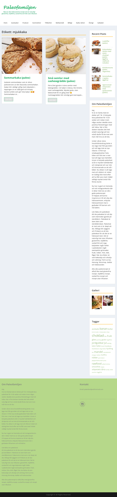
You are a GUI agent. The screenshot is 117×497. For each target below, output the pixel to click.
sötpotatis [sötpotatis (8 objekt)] (96, 369)
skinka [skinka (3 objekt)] (108, 364)
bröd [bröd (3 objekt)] (93, 332)
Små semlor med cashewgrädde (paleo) (61, 79)
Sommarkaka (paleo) (17, 77)
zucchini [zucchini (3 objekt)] (94, 372)
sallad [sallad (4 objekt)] (104, 364)
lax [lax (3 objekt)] (93, 352)
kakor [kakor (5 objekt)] (94, 346)
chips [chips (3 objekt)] (107, 332)
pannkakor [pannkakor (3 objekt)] (101, 358)
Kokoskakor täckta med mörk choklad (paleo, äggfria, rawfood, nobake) (107, 56)
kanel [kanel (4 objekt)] (103, 346)
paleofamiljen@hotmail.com (93, 389)
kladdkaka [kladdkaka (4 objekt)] (108, 346)
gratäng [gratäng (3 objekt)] (99, 340)
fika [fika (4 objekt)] (105, 336)
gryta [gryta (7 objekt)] (104, 339)
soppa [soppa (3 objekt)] (102, 367)
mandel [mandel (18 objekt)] (98, 351)
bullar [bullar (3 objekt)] (97, 332)
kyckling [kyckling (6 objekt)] (109, 348)
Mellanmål (60, 23)
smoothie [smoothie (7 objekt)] (96, 366)
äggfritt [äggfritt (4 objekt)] (99, 372)
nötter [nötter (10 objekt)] (95, 357)
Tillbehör (48, 23)
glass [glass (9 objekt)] (94, 339)
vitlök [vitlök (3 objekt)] (111, 369)
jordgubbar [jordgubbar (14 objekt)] (98, 342)
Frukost (25, 23)
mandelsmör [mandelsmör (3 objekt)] (107, 352)
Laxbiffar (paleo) (105, 42)
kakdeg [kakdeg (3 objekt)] (109, 343)
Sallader (100, 23)
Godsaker (15, 23)
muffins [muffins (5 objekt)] (104, 355)
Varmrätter (36, 23)
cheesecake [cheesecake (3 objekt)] (102, 332)
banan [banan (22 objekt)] (103, 328)
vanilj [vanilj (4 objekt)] (107, 370)
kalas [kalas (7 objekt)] (98, 346)
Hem (5, 23)
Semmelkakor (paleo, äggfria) (107, 78)
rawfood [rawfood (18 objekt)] (96, 363)
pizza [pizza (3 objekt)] (104, 360)
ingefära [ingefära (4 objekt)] (109, 340)
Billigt (70, 23)
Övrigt (91, 23)
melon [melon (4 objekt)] (98, 355)
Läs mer (9, 99)
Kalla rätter (80, 23)
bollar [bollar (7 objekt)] (110, 329)
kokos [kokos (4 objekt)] (104, 349)
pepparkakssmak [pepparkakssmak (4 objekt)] (97, 360)
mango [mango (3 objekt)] (94, 355)
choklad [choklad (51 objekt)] (98, 335)
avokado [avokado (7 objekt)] (95, 329)
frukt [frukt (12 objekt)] (109, 335)
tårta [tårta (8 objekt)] (103, 369)
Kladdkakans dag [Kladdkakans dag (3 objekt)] (97, 349)
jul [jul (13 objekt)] (105, 342)
